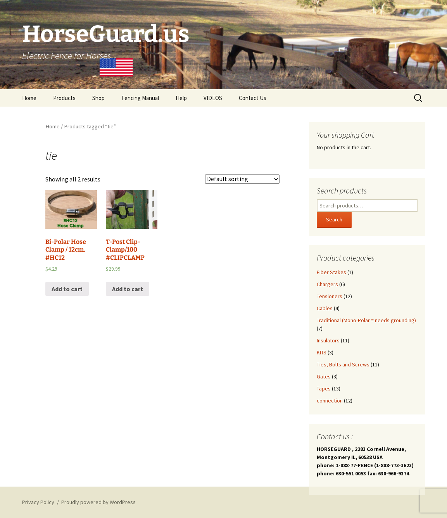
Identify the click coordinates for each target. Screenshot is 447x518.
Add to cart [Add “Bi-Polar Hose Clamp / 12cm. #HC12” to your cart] (67, 289)
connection (330, 400)
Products (64, 98)
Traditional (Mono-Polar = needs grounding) (366, 320)
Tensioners (329, 296)
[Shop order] (242, 179)
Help (181, 98)
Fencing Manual (140, 98)
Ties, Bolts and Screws (343, 364)
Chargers (327, 284)
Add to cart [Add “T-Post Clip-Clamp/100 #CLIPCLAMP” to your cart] (127, 289)
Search (334, 219)
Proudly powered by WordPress (98, 502)
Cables (325, 308)
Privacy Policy (38, 502)
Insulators (328, 340)
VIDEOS (213, 98)
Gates (324, 376)
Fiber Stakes (331, 272)
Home (29, 98)
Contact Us (252, 98)
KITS (321, 352)
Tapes (324, 388)
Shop (98, 98)
